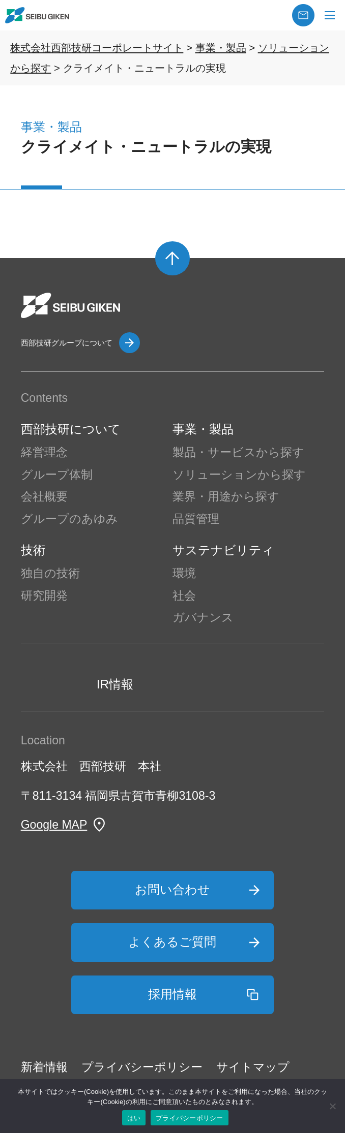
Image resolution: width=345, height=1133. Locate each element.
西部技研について (71, 429)
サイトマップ (253, 1067)
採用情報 (172, 994)
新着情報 (44, 1067)
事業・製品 (203, 429)
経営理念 (44, 452)
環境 (184, 573)
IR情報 (115, 684)
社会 (184, 595)
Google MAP (54, 824)
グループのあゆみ (69, 518)
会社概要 (44, 496)
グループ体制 (57, 474)
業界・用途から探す (225, 496)
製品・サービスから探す (238, 452)
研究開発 (44, 595)
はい (134, 1118)
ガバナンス (203, 617)
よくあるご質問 (172, 942)
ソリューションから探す (239, 474)
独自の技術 (50, 573)
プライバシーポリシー (142, 1067)
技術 (33, 550)
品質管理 (195, 518)
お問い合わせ (172, 889)
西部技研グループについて (66, 342)
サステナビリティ (223, 550)
